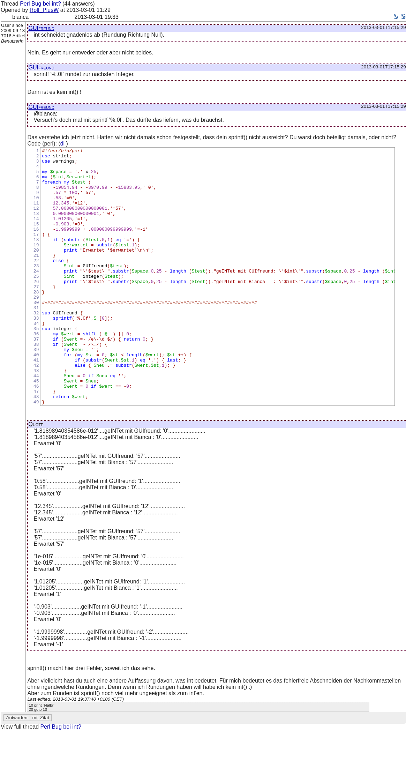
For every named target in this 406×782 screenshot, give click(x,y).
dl (62, 144)
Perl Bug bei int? (40, 4)
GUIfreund (41, 28)
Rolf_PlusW (44, 10)
